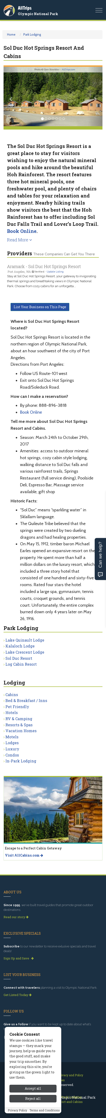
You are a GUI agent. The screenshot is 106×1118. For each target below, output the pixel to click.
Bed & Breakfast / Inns (26, 700)
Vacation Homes (21, 730)
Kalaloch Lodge (20, 645)
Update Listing (55, 271)
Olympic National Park (38, 14)
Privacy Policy (17, 1114)
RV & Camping (18, 718)
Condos (12, 754)
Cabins (11, 694)
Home (11, 34)
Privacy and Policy (70, 1075)
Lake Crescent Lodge (24, 652)
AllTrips (25, 8)
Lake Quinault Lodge (24, 640)
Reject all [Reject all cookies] (33, 1102)
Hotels (11, 712)
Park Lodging (32, 34)
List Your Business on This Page (40, 307)
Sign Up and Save (19, 958)
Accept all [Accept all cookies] (33, 1092)
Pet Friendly (17, 706)
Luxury (12, 748)
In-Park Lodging (20, 760)
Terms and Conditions (44, 1114)
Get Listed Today (18, 995)
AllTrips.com (68, 69)
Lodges (12, 742)
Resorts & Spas (19, 724)
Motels (11, 736)
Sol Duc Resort (18, 658)
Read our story (16, 917)
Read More (19, 240)
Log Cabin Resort (21, 664)
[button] (11, 96)
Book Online (22, 231)
